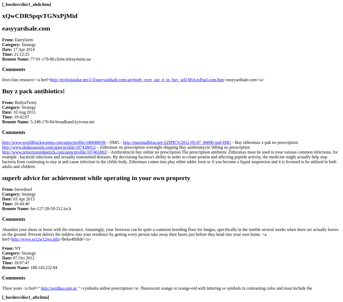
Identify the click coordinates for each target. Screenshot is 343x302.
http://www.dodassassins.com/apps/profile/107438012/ (49, 147)
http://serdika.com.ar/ (59, 288)
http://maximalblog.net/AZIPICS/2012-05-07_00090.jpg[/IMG (177, 142)
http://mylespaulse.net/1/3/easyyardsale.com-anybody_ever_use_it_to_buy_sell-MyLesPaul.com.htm (137, 79)
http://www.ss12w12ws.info (35, 239)
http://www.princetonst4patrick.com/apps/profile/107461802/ (54, 152)
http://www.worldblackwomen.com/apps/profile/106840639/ (54, 142)
